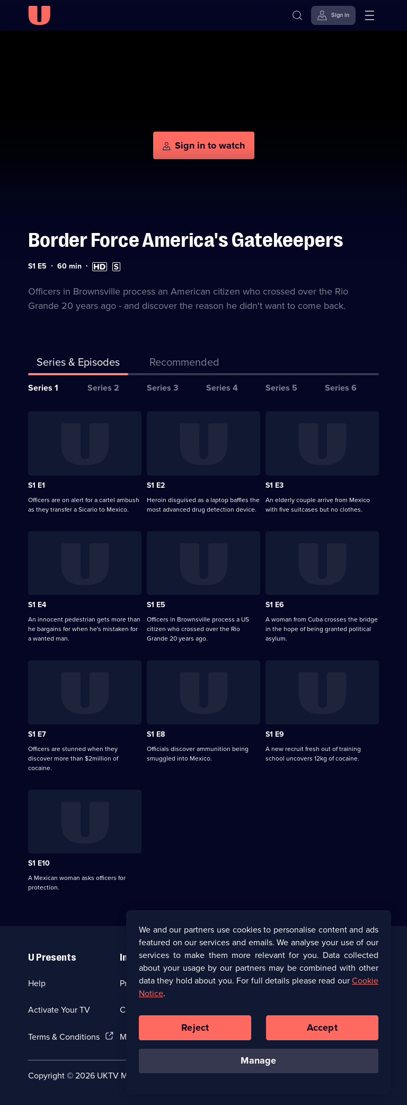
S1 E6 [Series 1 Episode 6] (275, 604)
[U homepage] (39, 15)
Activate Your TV (59, 1009)
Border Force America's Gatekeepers (185, 240)
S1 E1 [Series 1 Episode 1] (36, 485)
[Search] (297, 15)
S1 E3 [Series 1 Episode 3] (275, 485)
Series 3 (162, 388)
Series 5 (281, 388)
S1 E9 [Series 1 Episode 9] (275, 734)
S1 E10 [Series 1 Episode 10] (39, 863)
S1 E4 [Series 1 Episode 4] (37, 604)
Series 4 (222, 388)
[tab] (184, 364)
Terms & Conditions (64, 1036)
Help (37, 983)
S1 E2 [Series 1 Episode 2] (156, 485)
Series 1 (43, 388)
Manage (258, 1060)
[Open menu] (369, 15)
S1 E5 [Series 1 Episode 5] (156, 604)
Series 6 (341, 388)
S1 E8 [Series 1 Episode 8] (156, 734)
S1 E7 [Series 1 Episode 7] (37, 734)
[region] (258, 1002)
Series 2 (103, 388)
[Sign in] (333, 15)
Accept (322, 1027)
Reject (195, 1027)
